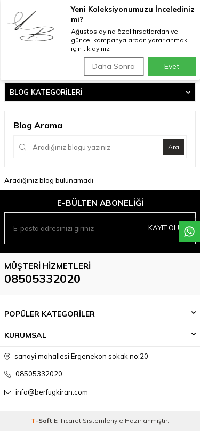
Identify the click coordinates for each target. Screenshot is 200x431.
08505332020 (42, 278)
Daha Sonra (113, 66)
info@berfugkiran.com (51, 392)
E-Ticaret (67, 421)
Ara (173, 147)
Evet (171, 66)
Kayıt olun (167, 228)
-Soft (42, 421)
